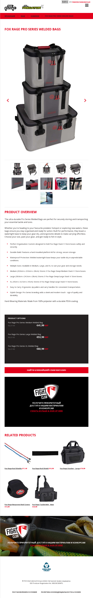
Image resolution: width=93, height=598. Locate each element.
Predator (26, 6)
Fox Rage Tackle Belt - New (43, 504)
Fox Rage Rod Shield (40, 468)
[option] (46, 97)
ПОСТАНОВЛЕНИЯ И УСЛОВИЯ (24, 592)
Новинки (35, 16)
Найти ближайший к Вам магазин (46, 370)
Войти (65, 2)
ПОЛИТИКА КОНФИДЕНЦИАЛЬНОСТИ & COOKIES (61, 592)
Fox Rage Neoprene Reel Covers (17, 504)
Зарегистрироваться (81, 2)
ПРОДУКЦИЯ (10, 16)
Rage (7, 6)
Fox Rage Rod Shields (13, 468)
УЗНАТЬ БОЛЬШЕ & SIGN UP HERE (46, 411)
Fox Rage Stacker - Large (70, 468)
